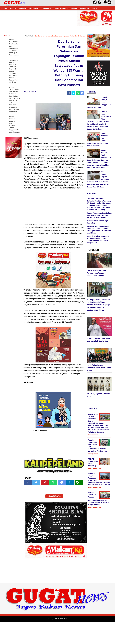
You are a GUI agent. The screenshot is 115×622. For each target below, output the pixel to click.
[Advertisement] (57, 606)
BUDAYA (4, 8)
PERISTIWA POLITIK (61, 8)
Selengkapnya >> (94, 435)
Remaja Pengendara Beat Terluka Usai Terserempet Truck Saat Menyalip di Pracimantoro (99, 215)
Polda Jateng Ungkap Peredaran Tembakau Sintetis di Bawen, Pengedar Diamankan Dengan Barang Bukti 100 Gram (13, 71)
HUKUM (13, 8)
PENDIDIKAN (46, 8)
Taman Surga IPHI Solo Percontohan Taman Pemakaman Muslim (96, 273)
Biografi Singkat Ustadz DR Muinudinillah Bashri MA (98, 339)
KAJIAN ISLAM (34, 8)
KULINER (74, 8)
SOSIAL (94, 8)
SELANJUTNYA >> (54, 496)
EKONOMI (22, 8)
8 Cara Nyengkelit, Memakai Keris (98, 395)
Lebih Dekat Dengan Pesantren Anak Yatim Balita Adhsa (99, 367)
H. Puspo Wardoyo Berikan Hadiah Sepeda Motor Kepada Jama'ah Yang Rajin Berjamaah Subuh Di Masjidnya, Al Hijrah (99, 305)
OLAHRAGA (84, 8)
